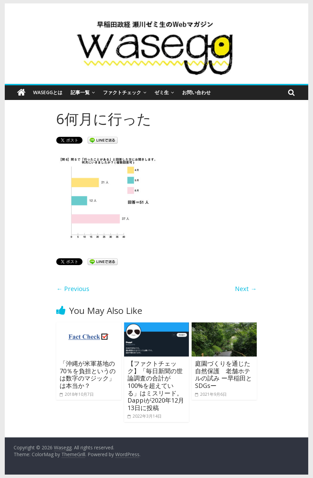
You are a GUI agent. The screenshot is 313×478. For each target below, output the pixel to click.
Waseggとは (47, 92)
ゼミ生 (161, 92)
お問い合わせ (196, 92)
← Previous (72, 289)
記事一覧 (80, 92)
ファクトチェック (122, 92)
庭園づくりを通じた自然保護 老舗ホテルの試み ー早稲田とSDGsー (223, 374)
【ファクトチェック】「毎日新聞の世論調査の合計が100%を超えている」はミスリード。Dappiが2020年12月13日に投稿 (156, 385)
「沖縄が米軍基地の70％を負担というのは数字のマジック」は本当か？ (88, 374)
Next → (246, 289)
